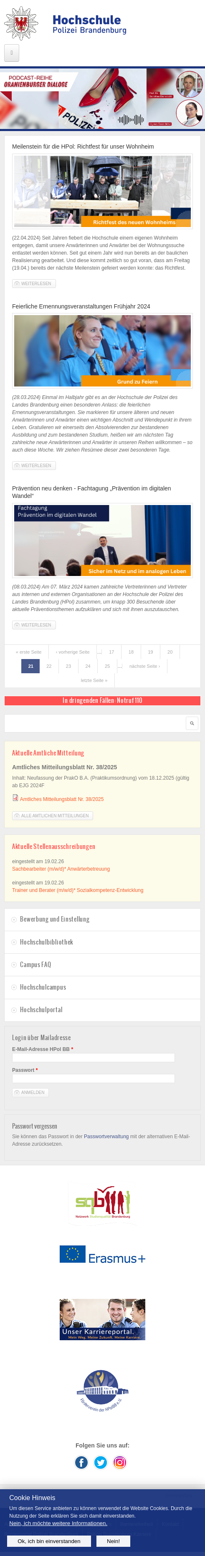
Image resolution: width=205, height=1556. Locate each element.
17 (111, 651)
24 (87, 666)
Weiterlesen (38, 283)
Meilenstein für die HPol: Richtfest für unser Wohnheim (83, 146)
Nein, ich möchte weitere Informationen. (58, 1523)
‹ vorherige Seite (73, 651)
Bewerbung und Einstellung (54, 919)
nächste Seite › (144, 666)
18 (131, 651)
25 (107, 666)
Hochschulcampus (43, 987)
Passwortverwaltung (106, 1136)
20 (169, 651)
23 (68, 666)
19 (150, 651)
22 (48, 666)
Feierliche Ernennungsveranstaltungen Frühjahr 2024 (81, 306)
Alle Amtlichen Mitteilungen (55, 815)
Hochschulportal (41, 1009)
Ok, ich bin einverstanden (49, 1541)
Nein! (113, 1541)
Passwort (25, 1070)
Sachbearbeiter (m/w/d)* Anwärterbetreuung (61, 869)
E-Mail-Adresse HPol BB (42, 1049)
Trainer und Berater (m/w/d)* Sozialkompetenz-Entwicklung (77, 890)
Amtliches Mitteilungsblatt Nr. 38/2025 (62, 799)
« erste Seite (29, 651)
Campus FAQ (35, 964)
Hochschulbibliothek (46, 942)
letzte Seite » (94, 680)
